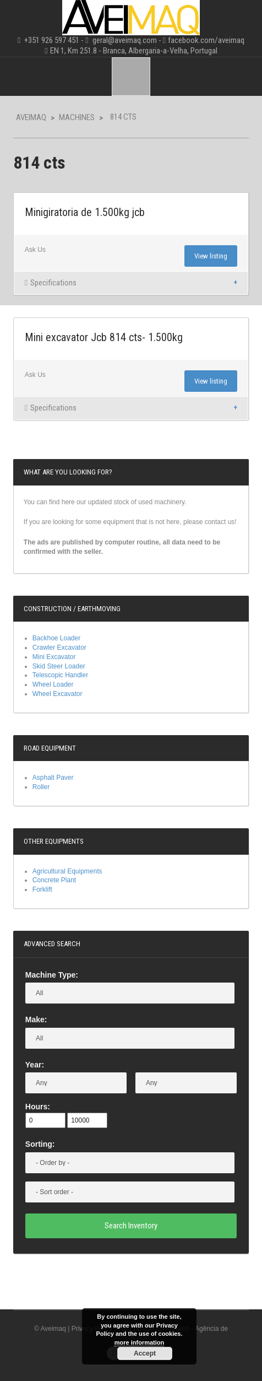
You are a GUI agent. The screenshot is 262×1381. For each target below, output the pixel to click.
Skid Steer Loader (58, 666)
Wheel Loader (53, 684)
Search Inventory (131, 1226)
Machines (77, 117)
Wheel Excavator (57, 694)
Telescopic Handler (60, 675)
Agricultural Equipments (67, 871)
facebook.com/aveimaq (206, 40)
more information (139, 1342)
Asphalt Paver (53, 777)
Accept (145, 1353)
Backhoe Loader (56, 638)
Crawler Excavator (59, 647)
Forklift (42, 889)
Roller (41, 787)
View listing (210, 256)
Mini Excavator (54, 657)
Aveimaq (31, 117)
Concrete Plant (54, 880)
